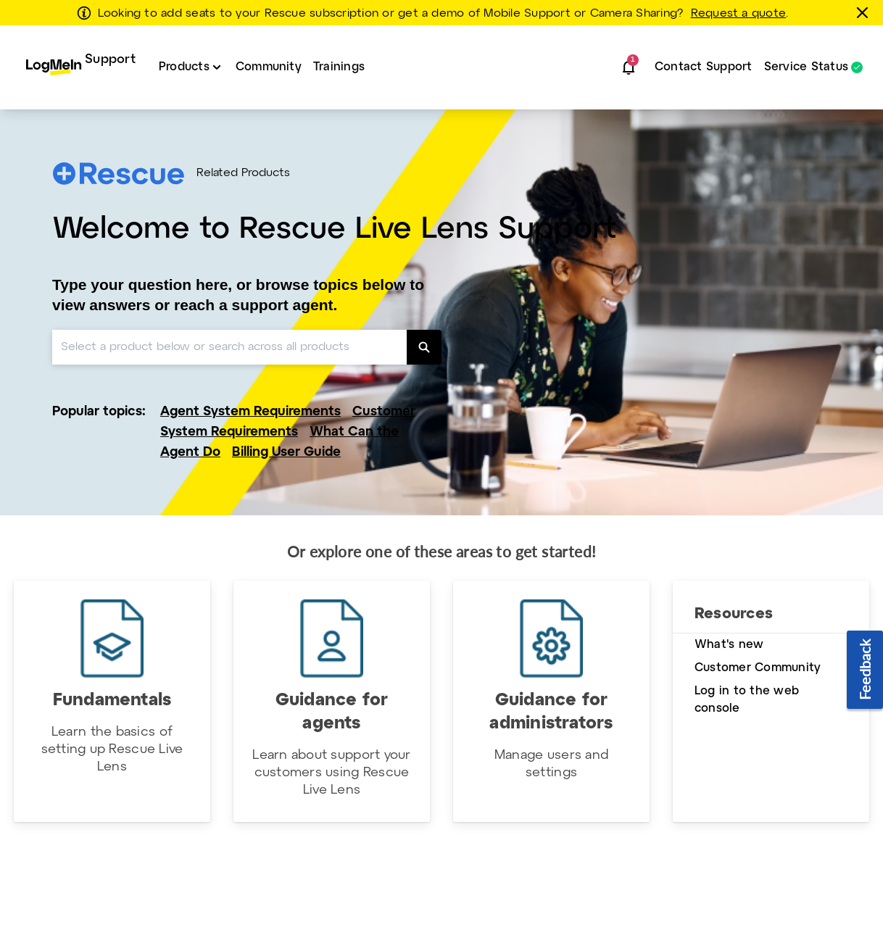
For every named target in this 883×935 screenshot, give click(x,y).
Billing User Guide (286, 452)
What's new (729, 644)
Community (269, 67)
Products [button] (184, 67)
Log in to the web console (747, 700)
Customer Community (758, 667)
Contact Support (704, 67)
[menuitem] (81, 67)
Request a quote (739, 14)
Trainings (339, 67)
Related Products (243, 173)
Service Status (806, 67)
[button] (628, 67)
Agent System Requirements (250, 412)
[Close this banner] (865, 12)
